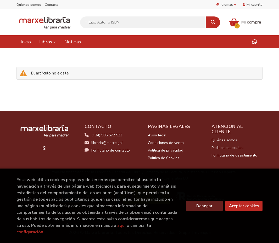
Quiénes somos (28, 4)
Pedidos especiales (227, 147)
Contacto (52, 4)
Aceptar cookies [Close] (244, 206)
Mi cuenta (253, 4)
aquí (121, 225)
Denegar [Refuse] (204, 206)
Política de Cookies (163, 157)
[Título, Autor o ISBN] (143, 22)
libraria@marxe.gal (104, 142)
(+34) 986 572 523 (106, 135)
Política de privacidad (165, 150)
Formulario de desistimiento (234, 155)
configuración (29, 232)
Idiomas (226, 4)
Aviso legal (157, 135)
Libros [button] (47, 42)
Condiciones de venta (166, 142)
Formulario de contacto (107, 150)
